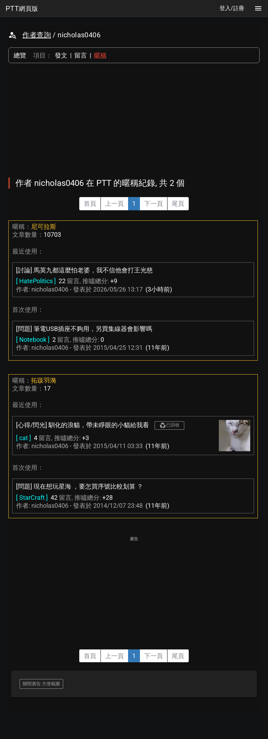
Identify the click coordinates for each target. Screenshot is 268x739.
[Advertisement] (134, 120)
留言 (80, 55)
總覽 (20, 55)
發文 (61, 55)
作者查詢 (36, 35)
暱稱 (100, 55)
